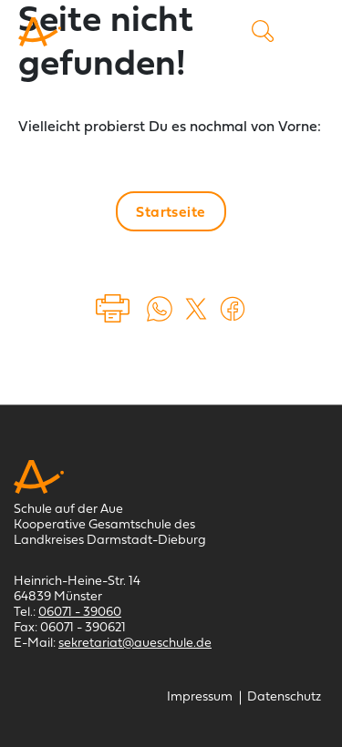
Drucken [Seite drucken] (114, 308)
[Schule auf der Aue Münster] (39, 31)
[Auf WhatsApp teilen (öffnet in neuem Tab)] (159, 309)
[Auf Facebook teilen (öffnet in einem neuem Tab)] (232, 309)
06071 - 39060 (79, 612)
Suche (263, 31)
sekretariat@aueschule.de (135, 643)
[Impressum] (200, 697)
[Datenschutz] (284, 697)
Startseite (171, 213)
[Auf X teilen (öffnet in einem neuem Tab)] (196, 309)
